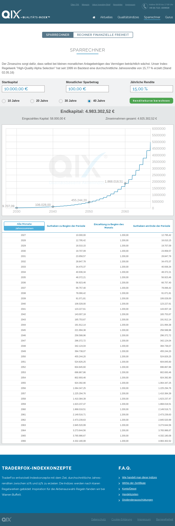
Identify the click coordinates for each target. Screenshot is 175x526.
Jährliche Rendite (142, 82)
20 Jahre (42, 100)
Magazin (86, 4)
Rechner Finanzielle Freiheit (103, 35)
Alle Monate (24, 223)
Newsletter (117, 4)
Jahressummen (24, 228)
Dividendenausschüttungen (137, 499)
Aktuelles (106, 17)
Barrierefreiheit (164, 519)
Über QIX (75, 4)
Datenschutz (98, 519)
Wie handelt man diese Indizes (139, 477)
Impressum (130, 4)
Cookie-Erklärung (121, 519)
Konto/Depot (129, 488)
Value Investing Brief (101, 4)
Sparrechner (152, 17)
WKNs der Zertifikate (134, 483)
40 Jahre (99, 100)
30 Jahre (71, 100)
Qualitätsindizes (128, 17)
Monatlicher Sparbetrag (82, 82)
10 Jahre (14, 100)
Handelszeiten (130, 494)
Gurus (169, 17)
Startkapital (10, 82)
